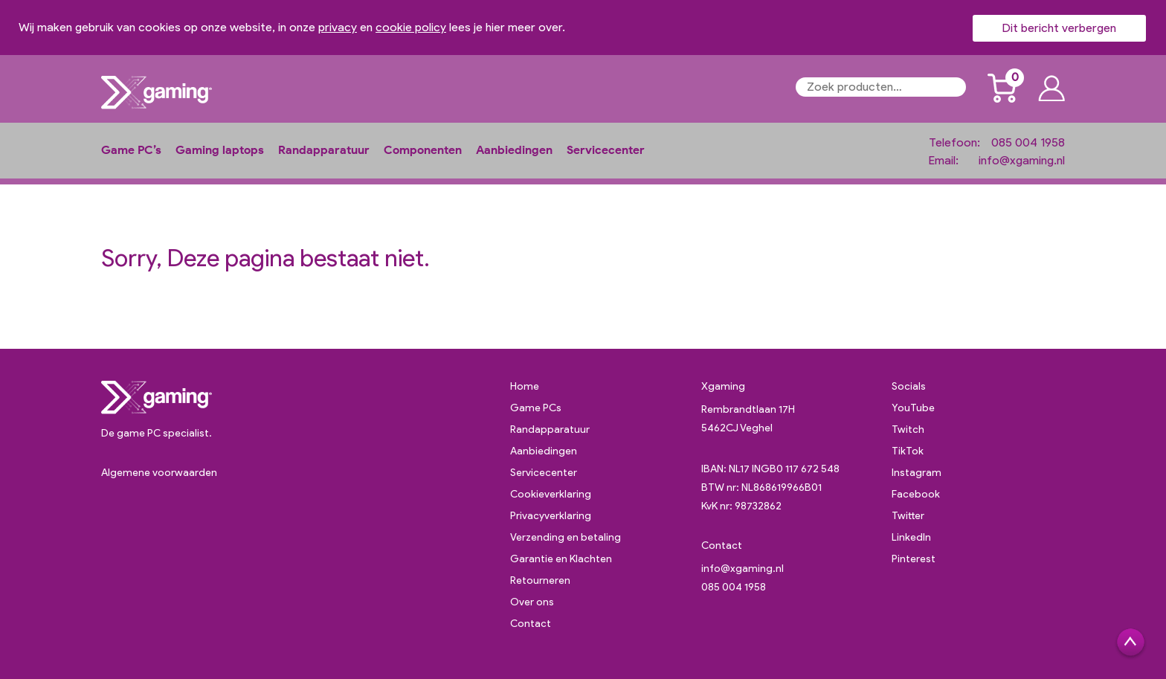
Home (524, 386)
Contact (530, 623)
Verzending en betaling (565, 537)
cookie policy (411, 27)
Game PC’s (131, 150)
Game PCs (535, 408)
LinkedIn (911, 537)
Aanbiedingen (514, 150)
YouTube (913, 408)
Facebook (916, 494)
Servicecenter (606, 150)
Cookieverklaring (550, 494)
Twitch (908, 429)
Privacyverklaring (550, 515)
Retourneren (540, 580)
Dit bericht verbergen (1059, 28)
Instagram (916, 472)
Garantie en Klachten (561, 559)
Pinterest (913, 559)
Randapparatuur (324, 150)
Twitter (908, 515)
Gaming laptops (219, 150)
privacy (337, 27)
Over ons (532, 602)
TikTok (908, 451)
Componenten (423, 150)
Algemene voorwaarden (159, 472)
